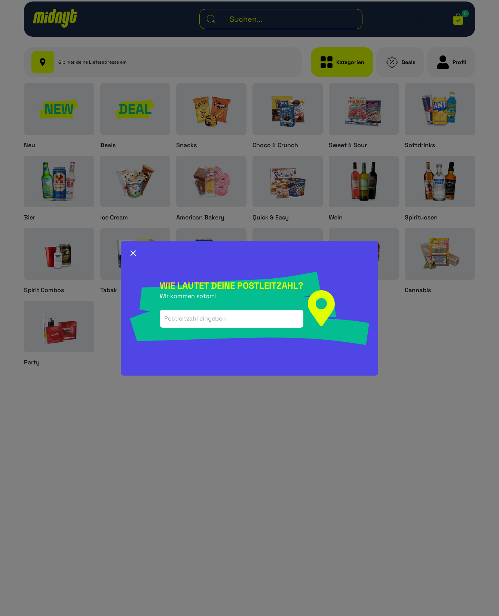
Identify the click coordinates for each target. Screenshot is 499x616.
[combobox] (231, 319)
